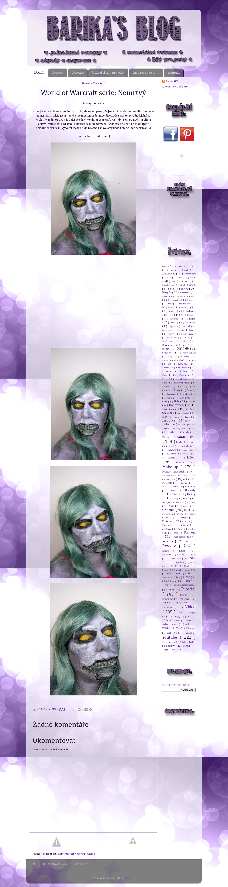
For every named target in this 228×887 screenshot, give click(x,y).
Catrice (191, 318)
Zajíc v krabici (189, 642)
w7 (189, 617)
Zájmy (171, 645)
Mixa (164, 487)
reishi (188, 542)
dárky (188, 338)
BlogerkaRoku (185, 304)
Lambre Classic (189, 450)
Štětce (177, 577)
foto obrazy (174, 390)
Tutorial (188, 589)
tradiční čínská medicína (185, 585)
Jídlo (166, 424)
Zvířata (175, 649)
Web (165, 620)
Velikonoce (168, 607)
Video (190, 607)
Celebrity (174, 322)
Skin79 (174, 566)
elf (170, 364)
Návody (190, 490)
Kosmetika (186, 436)
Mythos (174, 491)
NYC (194, 502)
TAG (188, 577)
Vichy (180, 613)
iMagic (176, 417)
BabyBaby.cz (168, 285)
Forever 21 (168, 386)
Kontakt (174, 72)
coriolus (181, 330)
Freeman (171, 394)
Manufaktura (168, 475)
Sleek (187, 566)
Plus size (167, 525)
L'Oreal (171, 446)
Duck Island (179, 360)
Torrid (165, 585)
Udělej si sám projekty (108, 72)
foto (194, 386)
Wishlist (166, 628)
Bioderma (191, 300)
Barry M (167, 292)
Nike (174, 499)
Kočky (172, 432)
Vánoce (167, 602)
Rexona (166, 551)
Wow (179, 628)
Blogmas (167, 307)
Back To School (188, 285)
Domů (39, 72)
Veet (186, 603)
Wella (189, 621)
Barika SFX (50, 709)
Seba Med (176, 559)
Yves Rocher (169, 642)
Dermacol (168, 345)
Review (170, 546)
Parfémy (180, 514)
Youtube (171, 637)
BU (182, 315)
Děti (185, 345)
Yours (189, 633)
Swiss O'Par (190, 570)
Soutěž (165, 570)
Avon (193, 277)
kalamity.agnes (185, 425)
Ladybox (172, 450)
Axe (174, 281)
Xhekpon (192, 628)
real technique (182, 537)
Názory (176, 494)
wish (187, 624)
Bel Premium (184, 292)
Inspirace (169, 420)
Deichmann (168, 341)
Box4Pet (172, 311)
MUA (176, 486)
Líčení (191, 457)
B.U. (187, 281)
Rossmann (167, 554)
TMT (188, 581)
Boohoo (183, 308)
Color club (186, 326)
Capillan (192, 315)
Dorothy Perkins (188, 353)
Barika (185, 288)
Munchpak (190, 486)
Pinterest (168, 521)
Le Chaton (186, 454)
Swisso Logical (175, 573)
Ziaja (164, 649)
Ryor (193, 554)
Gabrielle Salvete (188, 394)
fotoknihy (191, 390)
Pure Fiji (181, 529)
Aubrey (181, 278)
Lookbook (182, 462)
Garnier (171, 398)
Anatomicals (190, 274)
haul (175, 409)
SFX (193, 558)
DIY (180, 348)
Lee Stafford (170, 458)
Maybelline (184, 479)
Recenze (78, 72)
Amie (187, 270)
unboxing (168, 599)
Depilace (185, 341)
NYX (172, 506)
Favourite (184, 375)
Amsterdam (169, 274)
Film (165, 383)
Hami (164, 409)
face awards (183, 367)
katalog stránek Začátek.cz (47, 869)
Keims (165, 428)
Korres (166, 437)
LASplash (171, 454)
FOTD (183, 386)
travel (171, 590)
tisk (164, 581)
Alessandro (180, 266)
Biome (170, 304)
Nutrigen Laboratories (173, 502)
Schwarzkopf (178, 562)
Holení (188, 409)
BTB (171, 315)
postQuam (167, 529)
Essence (183, 364)
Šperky (165, 577)
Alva (194, 266)
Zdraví (187, 646)
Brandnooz (189, 311)
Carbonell (174, 319)
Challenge (168, 413)
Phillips (185, 518)
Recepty (58, 72)
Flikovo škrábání (182, 383)
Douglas (171, 356)
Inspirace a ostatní (146, 72)
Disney (166, 349)
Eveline (166, 368)
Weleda (177, 621)
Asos (169, 278)
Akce (165, 266)
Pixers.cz (186, 521)
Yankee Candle (174, 633)
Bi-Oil (193, 296)
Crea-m (192, 330)
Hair (177, 401)
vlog (178, 617)
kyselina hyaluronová (186, 442)
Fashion (185, 371)
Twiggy (184, 595)
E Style (192, 360)
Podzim (185, 525)
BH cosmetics (179, 296)
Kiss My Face (179, 428)
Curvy (171, 334)
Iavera (186, 413)
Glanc (165, 401)
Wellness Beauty (170, 624)
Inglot (188, 417)
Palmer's (166, 514)
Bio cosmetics (174, 300)
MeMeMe (167, 483)
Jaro (188, 421)
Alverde (173, 270)
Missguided (185, 483)
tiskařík (176, 581)
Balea (171, 289)
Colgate (171, 326)
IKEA (165, 417)
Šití (190, 574)
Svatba (176, 570)
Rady (176, 533)
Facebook (167, 372)
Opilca (186, 506)
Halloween (177, 405)
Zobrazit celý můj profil (176, 86)
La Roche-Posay (188, 446)
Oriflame (168, 510)
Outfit (187, 510)
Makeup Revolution (174, 472)
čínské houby (173, 338)
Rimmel (184, 551)
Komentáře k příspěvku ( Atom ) (76, 853)
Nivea (186, 498)
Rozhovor (181, 554)
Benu (164, 296)
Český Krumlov (188, 334)
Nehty (191, 494)
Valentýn (185, 599)
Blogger (129, 878)
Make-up (171, 467)
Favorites (167, 375)
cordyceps (167, 330)
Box (193, 307)
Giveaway (185, 398)
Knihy (193, 428)
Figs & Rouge (182, 379)
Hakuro (192, 401)
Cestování (190, 322)
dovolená (183, 356)
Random (190, 532)
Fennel (165, 379)
